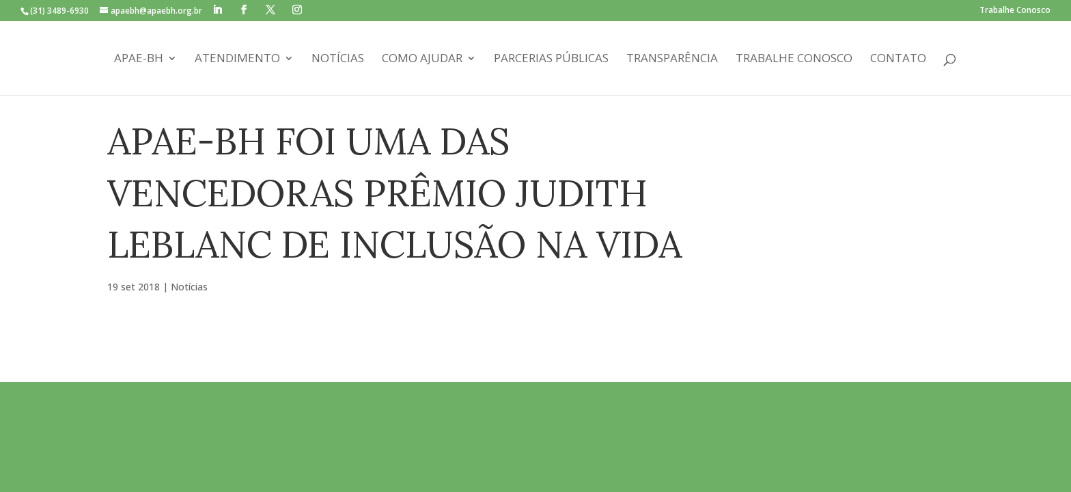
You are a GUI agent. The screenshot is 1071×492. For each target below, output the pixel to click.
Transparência (672, 59)
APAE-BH (138, 59)
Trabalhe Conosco (1015, 11)
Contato (898, 59)
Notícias (337, 59)
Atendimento (237, 59)
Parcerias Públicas (551, 59)
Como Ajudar (422, 59)
